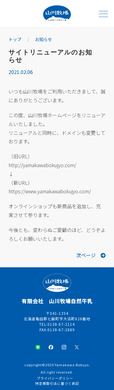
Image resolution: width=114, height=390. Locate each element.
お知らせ (43, 39)
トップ (15, 39)
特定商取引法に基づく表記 (57, 383)
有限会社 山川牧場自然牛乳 (57, 301)
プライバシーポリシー (55, 378)
